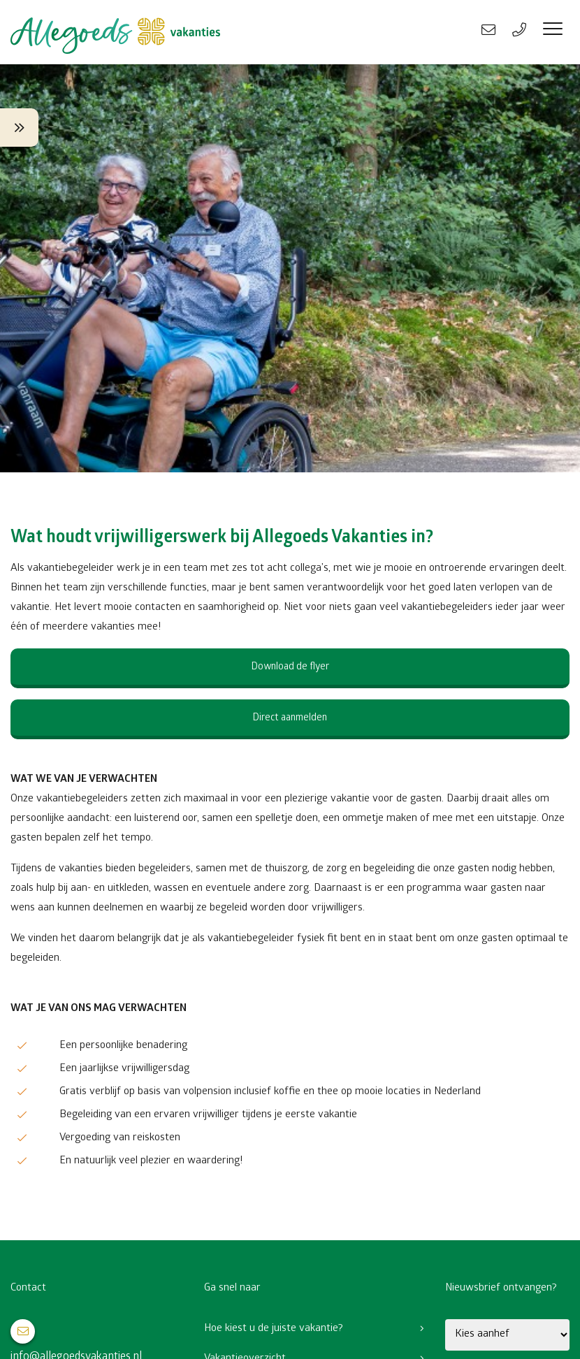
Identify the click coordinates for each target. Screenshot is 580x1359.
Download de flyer (290, 668)
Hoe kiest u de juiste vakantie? (273, 1329)
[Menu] (553, 32)
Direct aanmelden (290, 719)
